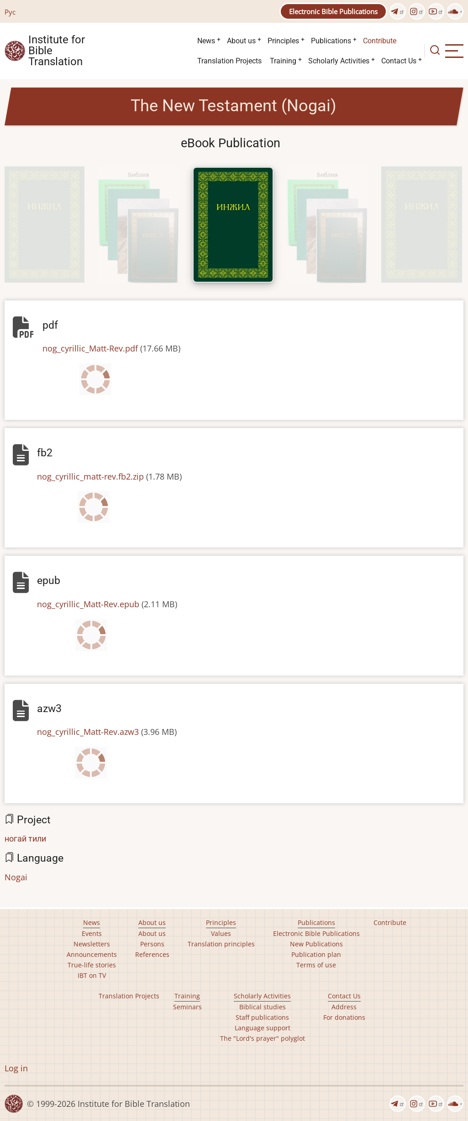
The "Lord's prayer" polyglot (262, 1038)
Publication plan (316, 954)
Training (283, 61)
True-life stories (92, 965)
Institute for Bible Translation (56, 51)
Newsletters (92, 944)
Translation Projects (229, 61)
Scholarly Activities (338, 61)
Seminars (187, 1006)
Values (221, 933)
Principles (283, 40)
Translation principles (221, 944)
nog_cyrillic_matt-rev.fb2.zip (90, 476)
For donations (344, 1017)
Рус (10, 11)
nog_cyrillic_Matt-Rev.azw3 (88, 731)
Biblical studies (262, 1006)
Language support (262, 1027)
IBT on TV (92, 975)
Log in (16, 1068)
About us (241, 40)
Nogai (16, 877)
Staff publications (262, 1017)
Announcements (92, 954)
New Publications (316, 944)
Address (344, 1006)
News (206, 40)
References (152, 954)
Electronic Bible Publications (333, 11)
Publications (331, 40)
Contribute (379, 40)
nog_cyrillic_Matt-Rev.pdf (90, 348)
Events (92, 933)
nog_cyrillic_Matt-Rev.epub (88, 604)
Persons (152, 944)
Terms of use (316, 965)
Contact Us (398, 61)
